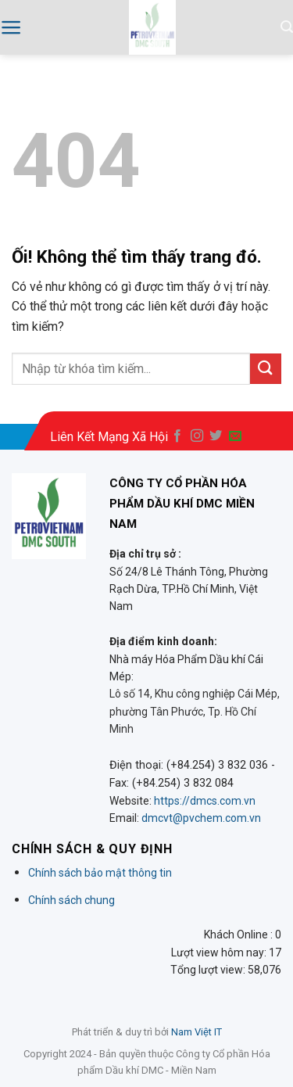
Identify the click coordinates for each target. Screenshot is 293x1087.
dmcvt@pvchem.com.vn (201, 818)
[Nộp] (265, 368)
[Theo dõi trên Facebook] (177, 436)
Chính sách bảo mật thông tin (100, 872)
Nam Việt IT (196, 1032)
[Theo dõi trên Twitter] (215, 436)
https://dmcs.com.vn (204, 801)
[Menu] (11, 27)
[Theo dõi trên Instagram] (197, 436)
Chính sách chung (71, 900)
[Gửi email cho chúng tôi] (235, 436)
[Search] (286, 27)
